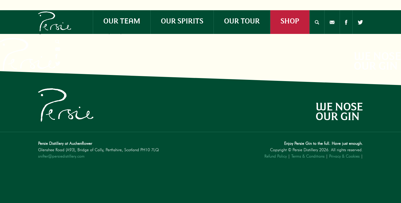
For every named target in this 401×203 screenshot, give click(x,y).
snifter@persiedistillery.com (61, 156)
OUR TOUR (242, 20)
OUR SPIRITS (182, 20)
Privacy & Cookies (344, 156)
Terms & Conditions (308, 156)
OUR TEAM (121, 20)
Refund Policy (275, 156)
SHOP (290, 20)
